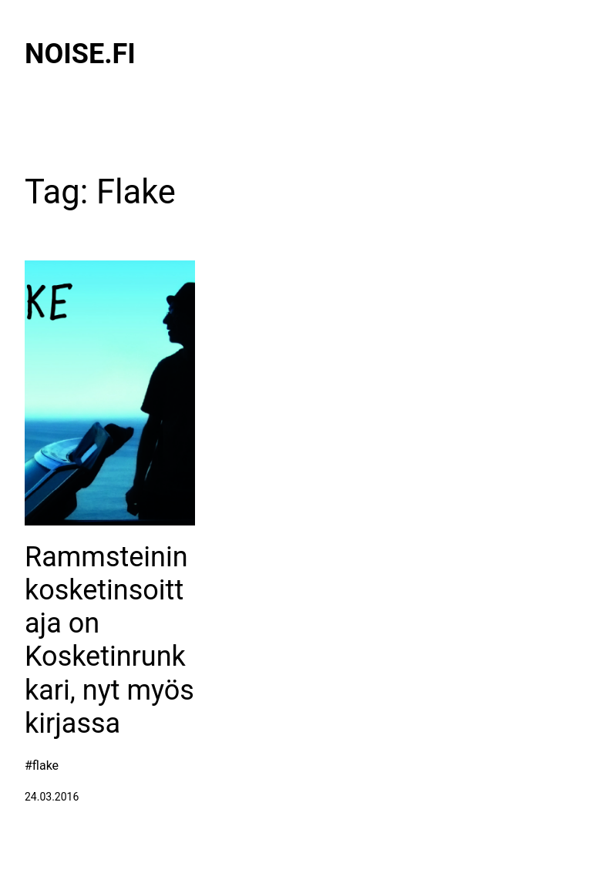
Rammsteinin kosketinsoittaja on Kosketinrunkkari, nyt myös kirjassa (109, 640)
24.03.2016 (52, 797)
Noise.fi (80, 54)
